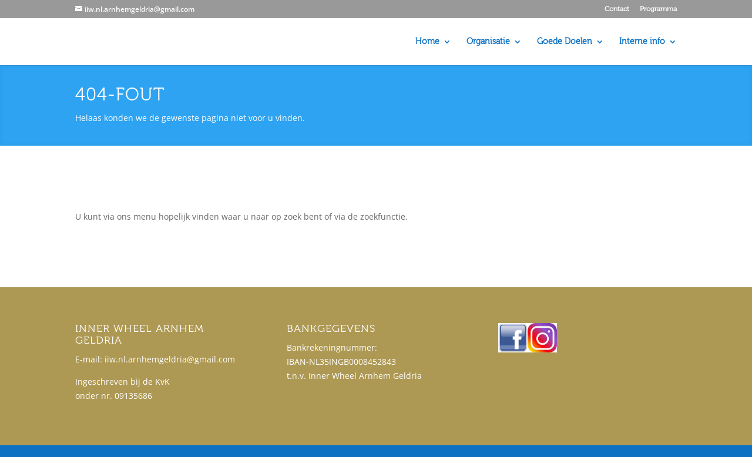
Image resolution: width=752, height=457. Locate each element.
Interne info (642, 42)
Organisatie (488, 42)
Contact (617, 9)
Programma (658, 9)
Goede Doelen (564, 42)
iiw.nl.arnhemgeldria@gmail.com (170, 359)
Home (427, 42)
